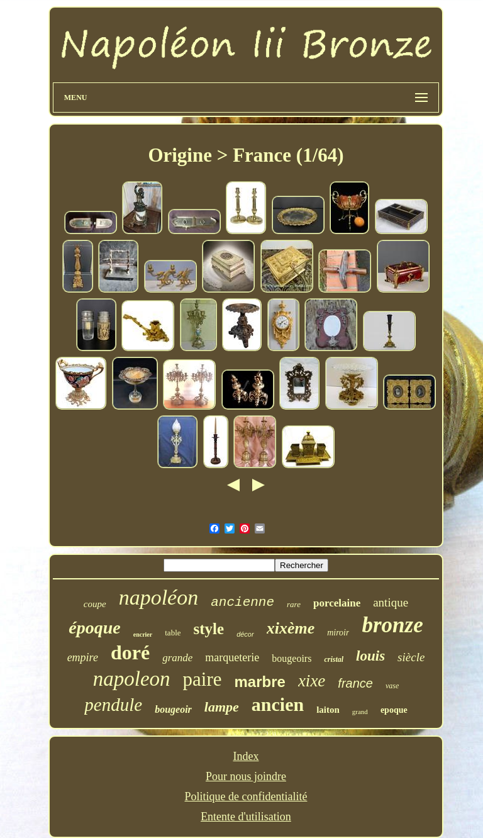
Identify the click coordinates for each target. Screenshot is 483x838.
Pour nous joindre (246, 776)
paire (202, 679)
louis (370, 656)
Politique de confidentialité (246, 796)
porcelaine (336, 603)
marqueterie (232, 657)
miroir (338, 632)
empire (82, 657)
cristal (333, 659)
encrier (143, 634)
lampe (221, 707)
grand (360, 711)
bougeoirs (291, 658)
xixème (291, 628)
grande (177, 658)
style (209, 628)
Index (246, 756)
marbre (260, 681)
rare (294, 604)
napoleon (131, 679)
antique (390, 602)
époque (94, 627)
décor (245, 634)
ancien (278, 704)
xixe (311, 680)
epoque (394, 710)
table (172, 632)
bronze (392, 625)
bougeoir (173, 709)
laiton (328, 710)
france (355, 683)
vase (392, 685)
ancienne (242, 602)
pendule (113, 705)
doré (130, 652)
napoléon (159, 597)
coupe (95, 604)
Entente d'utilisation (246, 816)
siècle (411, 657)
